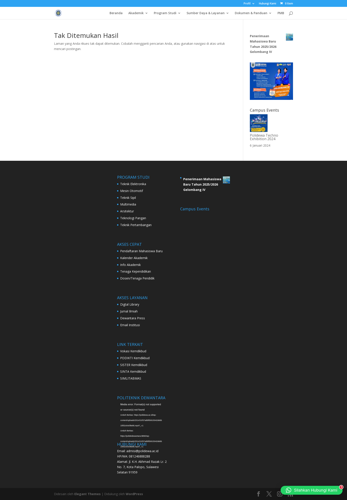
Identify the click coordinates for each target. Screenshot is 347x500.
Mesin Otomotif (131, 191)
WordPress (134, 494)
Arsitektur (127, 211)
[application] (141, 415)
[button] (312, 490)
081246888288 (139, 456)
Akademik (136, 13)
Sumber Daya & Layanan (206, 13)
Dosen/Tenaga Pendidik (137, 278)
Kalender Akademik (134, 258)
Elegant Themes (87, 494)
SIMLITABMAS (130, 378)
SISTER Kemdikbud (133, 365)
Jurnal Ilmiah (129, 311)
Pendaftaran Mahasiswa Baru (141, 251)
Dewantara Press (132, 318)
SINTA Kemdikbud (133, 371)
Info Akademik (130, 265)
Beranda (116, 13)
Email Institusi (130, 325)
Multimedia (128, 204)
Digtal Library (129, 304)
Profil (247, 3)
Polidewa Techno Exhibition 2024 (264, 137)
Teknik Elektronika (133, 184)
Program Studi (165, 13)
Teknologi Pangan (133, 218)
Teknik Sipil (128, 198)
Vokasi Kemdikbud (133, 351)
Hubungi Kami (267, 3)
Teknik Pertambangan (136, 225)
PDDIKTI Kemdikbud (135, 358)
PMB (281, 13)
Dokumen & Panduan (251, 13)
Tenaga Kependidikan (135, 271)
